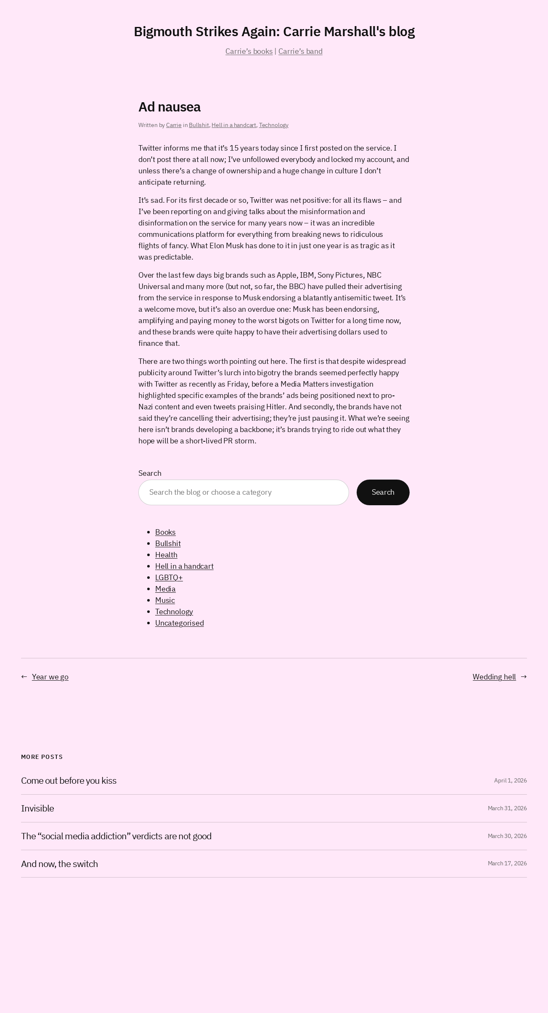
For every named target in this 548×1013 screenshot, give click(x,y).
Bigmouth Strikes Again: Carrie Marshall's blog (274, 31)
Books (165, 532)
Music (165, 600)
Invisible (37, 808)
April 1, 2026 (510, 780)
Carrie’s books (249, 51)
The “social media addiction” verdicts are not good (116, 836)
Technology (274, 125)
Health (166, 555)
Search (149, 473)
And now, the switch (59, 864)
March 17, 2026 (507, 863)
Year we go (50, 677)
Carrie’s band (300, 51)
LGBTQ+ (169, 577)
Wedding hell (494, 677)
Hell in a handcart (234, 125)
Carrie (174, 125)
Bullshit (199, 125)
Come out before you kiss (68, 780)
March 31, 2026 (507, 808)
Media (165, 589)
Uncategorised (179, 623)
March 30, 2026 (507, 836)
